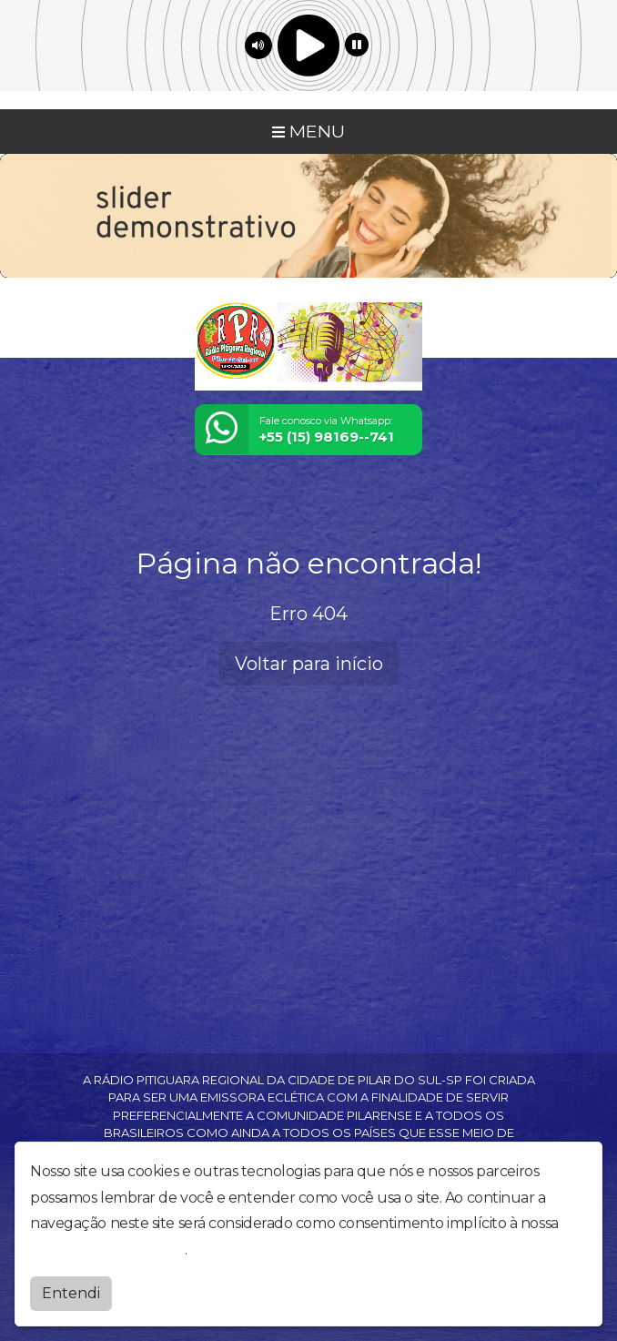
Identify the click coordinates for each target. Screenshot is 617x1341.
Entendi (71, 1293)
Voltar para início (309, 664)
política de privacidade (107, 1249)
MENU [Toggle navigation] (308, 131)
